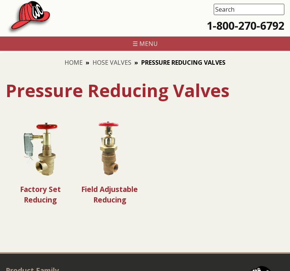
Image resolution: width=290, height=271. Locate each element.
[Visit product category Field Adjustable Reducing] (109, 161)
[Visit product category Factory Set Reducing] (40, 161)
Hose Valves (112, 62)
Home (74, 62)
